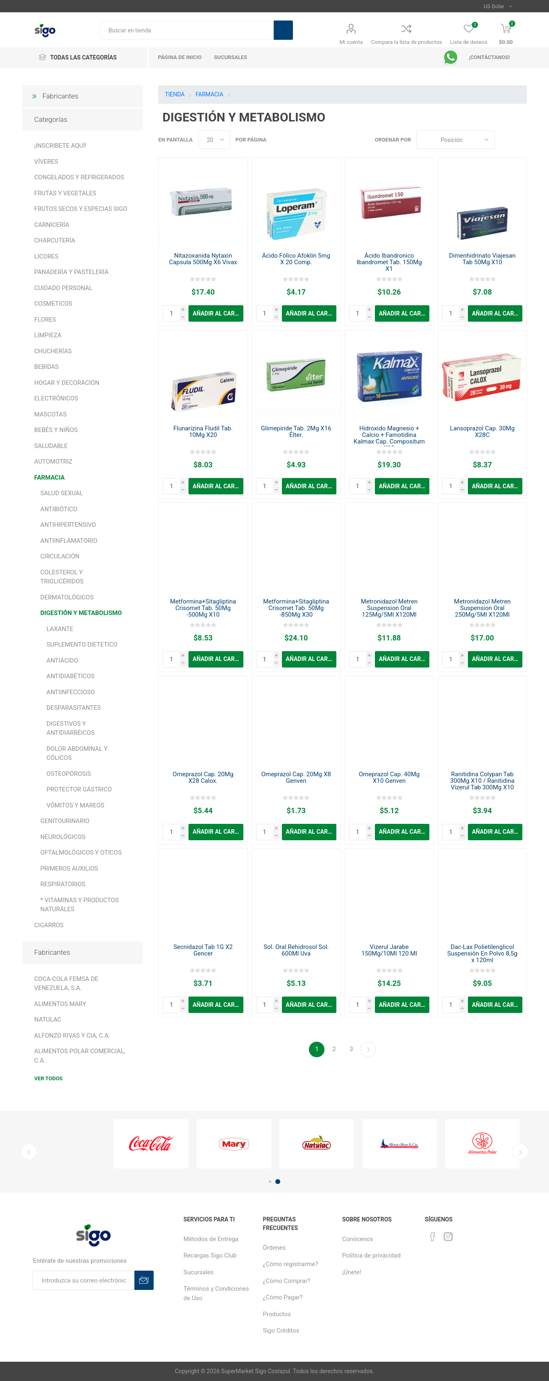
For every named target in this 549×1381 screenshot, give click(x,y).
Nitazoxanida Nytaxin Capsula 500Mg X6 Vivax (203, 258)
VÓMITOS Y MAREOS (75, 805)
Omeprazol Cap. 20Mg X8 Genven (296, 777)
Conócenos (357, 1239)
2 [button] (277, 1181)
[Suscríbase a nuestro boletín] (83, 1280)
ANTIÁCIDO (62, 660)
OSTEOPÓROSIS (69, 773)
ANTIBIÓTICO (59, 509)
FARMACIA (49, 477)
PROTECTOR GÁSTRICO (79, 789)
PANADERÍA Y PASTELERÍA (71, 272)
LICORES (46, 256)
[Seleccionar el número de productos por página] (214, 139)
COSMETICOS (53, 303)
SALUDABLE (51, 446)
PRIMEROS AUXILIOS (69, 868)
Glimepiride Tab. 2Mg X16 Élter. (296, 431)
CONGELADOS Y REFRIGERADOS (79, 177)
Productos (277, 1314)
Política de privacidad (371, 1255)
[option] (151, 1143)
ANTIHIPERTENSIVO (68, 524)
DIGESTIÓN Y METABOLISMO (81, 613)
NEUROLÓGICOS (63, 837)
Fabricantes (60, 96)
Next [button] (520, 1151)
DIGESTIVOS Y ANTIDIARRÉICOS (71, 728)
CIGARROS (49, 925)
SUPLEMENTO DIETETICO (82, 644)
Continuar (368, 1049)
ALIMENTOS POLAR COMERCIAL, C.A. (79, 1055)
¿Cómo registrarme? (290, 1264)
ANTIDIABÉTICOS (71, 676)
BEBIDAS (46, 366)
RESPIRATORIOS (63, 884)
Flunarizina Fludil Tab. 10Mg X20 (203, 431)
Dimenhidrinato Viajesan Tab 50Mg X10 (482, 258)
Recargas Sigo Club (210, 1255)
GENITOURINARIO (65, 821)
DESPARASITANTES (74, 707)
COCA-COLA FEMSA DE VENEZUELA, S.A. (66, 983)
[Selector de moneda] (498, 6)
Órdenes (274, 1247)
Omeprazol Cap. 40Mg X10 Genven (389, 777)
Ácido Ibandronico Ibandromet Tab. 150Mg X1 (389, 262)
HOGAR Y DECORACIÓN (67, 382)
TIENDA (174, 94)
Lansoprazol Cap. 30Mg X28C (482, 431)
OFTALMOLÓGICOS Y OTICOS (81, 852)
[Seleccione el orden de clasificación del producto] (455, 139)
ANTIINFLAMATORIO (69, 540)
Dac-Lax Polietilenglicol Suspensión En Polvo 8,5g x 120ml (482, 953)
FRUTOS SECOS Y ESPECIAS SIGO (80, 209)
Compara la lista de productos (406, 42)
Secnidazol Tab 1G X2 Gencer (203, 950)
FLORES (45, 319)
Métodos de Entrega (211, 1239)
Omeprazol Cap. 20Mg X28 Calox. (202, 777)
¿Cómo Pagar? (283, 1297)
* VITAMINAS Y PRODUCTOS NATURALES (80, 904)
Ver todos (48, 1078)
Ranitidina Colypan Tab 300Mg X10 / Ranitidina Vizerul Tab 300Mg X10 (482, 781)
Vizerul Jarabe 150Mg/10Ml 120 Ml (389, 950)
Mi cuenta (351, 42)
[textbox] (187, 30)
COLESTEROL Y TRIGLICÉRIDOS (62, 577)
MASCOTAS (50, 414)
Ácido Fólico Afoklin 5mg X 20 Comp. (296, 258)
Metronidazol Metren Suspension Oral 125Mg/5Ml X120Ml (389, 608)
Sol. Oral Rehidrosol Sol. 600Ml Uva (296, 950)
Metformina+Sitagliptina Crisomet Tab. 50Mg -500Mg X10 (203, 608)
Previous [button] (28, 1151)
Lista (521, 139)
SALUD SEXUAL (62, 493)
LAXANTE (60, 629)
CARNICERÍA (51, 225)
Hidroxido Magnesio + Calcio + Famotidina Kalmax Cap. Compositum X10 (389, 438)
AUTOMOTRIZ (53, 461)
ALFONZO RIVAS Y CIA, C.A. (72, 1035)
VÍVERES (46, 161)
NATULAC (47, 1019)
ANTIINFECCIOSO (71, 692)
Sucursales (199, 1272)
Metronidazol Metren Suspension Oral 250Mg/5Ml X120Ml (482, 608)
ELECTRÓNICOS (56, 398)
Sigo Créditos (281, 1330)
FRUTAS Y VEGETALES (65, 193)
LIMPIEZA (47, 335)
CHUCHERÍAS (53, 351)
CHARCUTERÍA (54, 240)
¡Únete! (351, 1272)
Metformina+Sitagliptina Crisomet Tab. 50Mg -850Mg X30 (296, 608)
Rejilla (505, 139)
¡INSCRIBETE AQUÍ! (60, 145)
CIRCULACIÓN (60, 556)
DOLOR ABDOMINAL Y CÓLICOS (77, 753)
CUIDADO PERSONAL (63, 288)
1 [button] (270, 1181)
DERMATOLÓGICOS (67, 597)
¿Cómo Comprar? (287, 1281)
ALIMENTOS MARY (60, 1004)
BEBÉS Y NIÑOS (56, 430)
